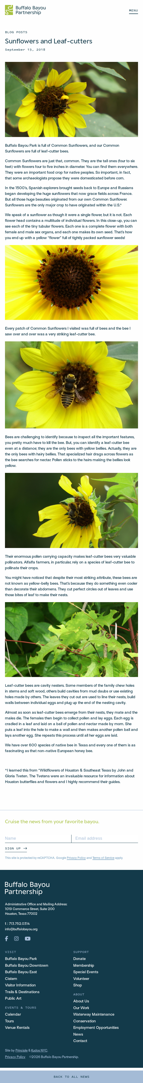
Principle (21, 1050)
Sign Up (13, 848)
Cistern (11, 979)
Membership (83, 965)
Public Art (13, 998)
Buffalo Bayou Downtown (26, 965)
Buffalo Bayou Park (21, 959)
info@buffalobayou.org (21, 929)
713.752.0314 (19, 924)
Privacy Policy (76, 858)
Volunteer (81, 979)
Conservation (84, 1021)
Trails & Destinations (22, 992)
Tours (9, 1021)
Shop (77, 985)
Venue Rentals (17, 1028)
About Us (81, 1001)
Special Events (85, 972)
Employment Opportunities (96, 1028)
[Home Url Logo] (25, 10)
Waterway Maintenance (93, 1014)
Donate (79, 959)
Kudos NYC (39, 1050)
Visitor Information (20, 985)
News (78, 1034)
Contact (80, 1041)
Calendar (13, 1014)
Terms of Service (103, 858)
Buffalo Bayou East (21, 972)
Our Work (81, 1008)
